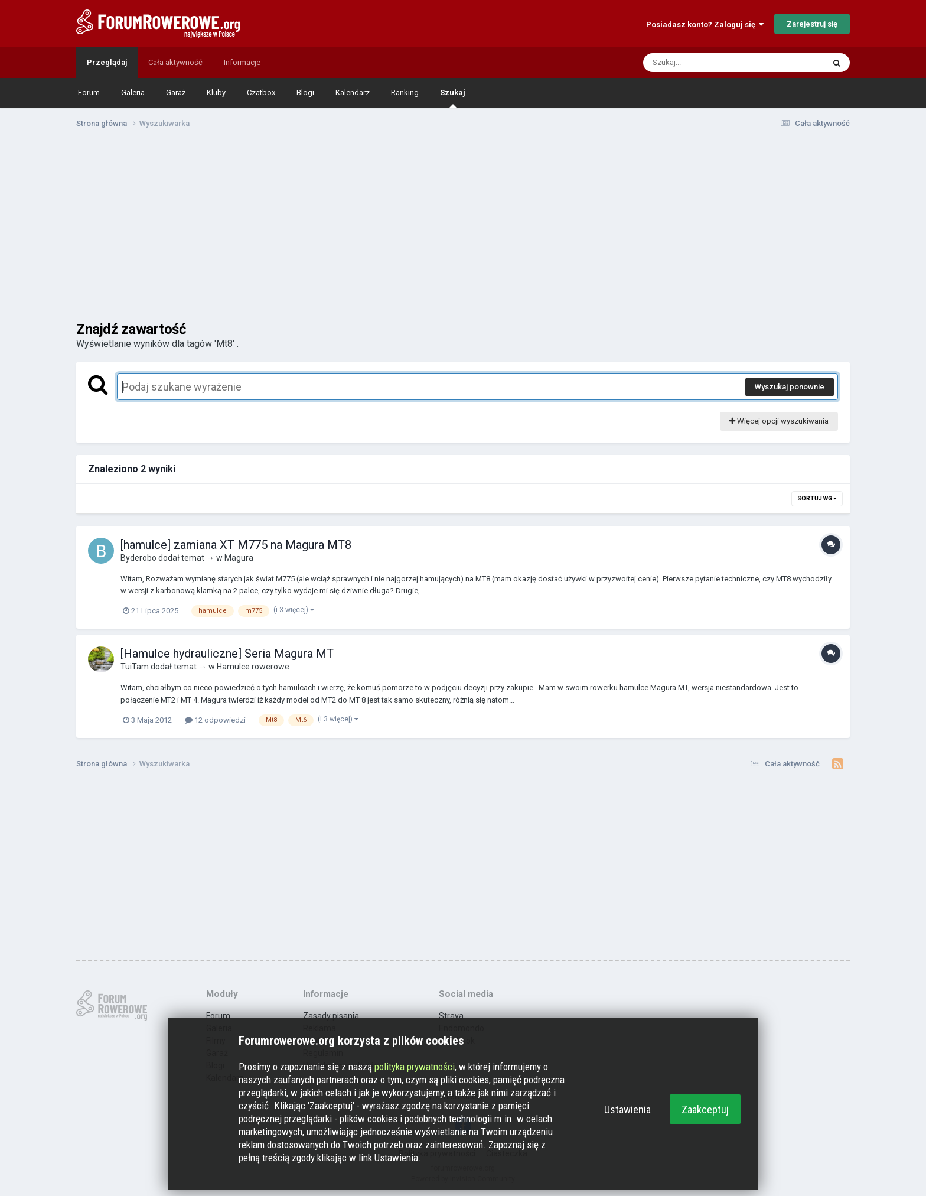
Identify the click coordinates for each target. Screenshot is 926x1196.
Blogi (305, 92)
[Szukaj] (705, 62)
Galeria (133, 92)
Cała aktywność (175, 62)
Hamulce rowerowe (253, 666)
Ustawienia (627, 1109)
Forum (89, 92)
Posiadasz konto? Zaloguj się (705, 24)
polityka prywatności (414, 1066)
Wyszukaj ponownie (789, 386)
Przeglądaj (107, 62)
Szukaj (452, 98)
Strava (451, 1015)
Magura (238, 558)
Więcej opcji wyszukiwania (779, 421)
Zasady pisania (331, 1015)
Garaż (175, 92)
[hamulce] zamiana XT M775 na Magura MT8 (235, 545)
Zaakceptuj (705, 1109)
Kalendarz (352, 92)
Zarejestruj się (812, 24)
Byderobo (138, 558)
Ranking (405, 92)
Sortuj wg (817, 498)
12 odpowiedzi (215, 720)
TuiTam (134, 666)
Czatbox (261, 92)
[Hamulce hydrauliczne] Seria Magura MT (227, 653)
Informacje (242, 62)
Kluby (216, 92)
